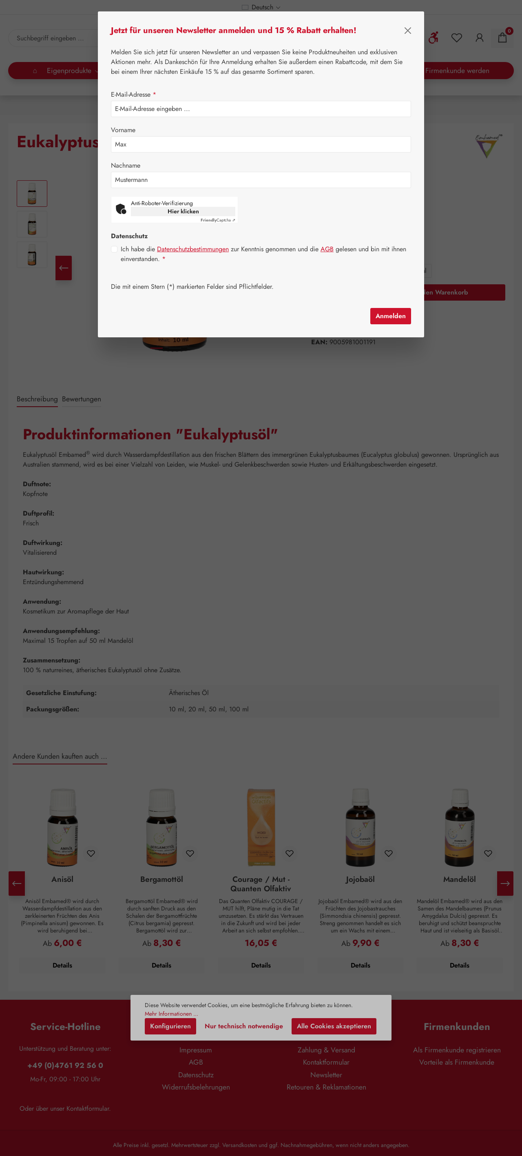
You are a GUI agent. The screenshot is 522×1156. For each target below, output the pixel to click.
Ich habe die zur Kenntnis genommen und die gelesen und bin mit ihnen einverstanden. (263, 242)
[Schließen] (407, 30)
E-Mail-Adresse (133, 94)
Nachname (125, 165)
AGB (327, 237)
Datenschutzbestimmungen (193, 237)
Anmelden (391, 304)
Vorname (123, 130)
